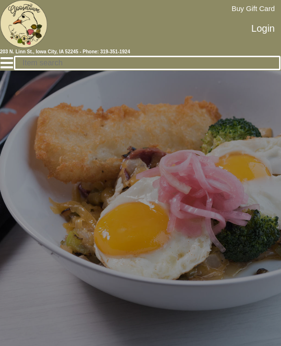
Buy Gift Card (253, 8)
